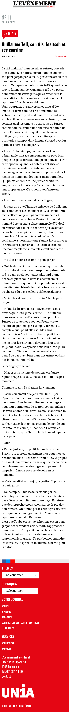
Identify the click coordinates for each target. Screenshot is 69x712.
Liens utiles (8, 628)
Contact (6, 676)
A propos (6, 611)
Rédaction (7, 617)
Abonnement (8, 643)
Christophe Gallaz (61, 56)
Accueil (6, 606)
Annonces (6, 648)
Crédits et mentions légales (17, 706)
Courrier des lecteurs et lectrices (20, 622)
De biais (9, 33)
